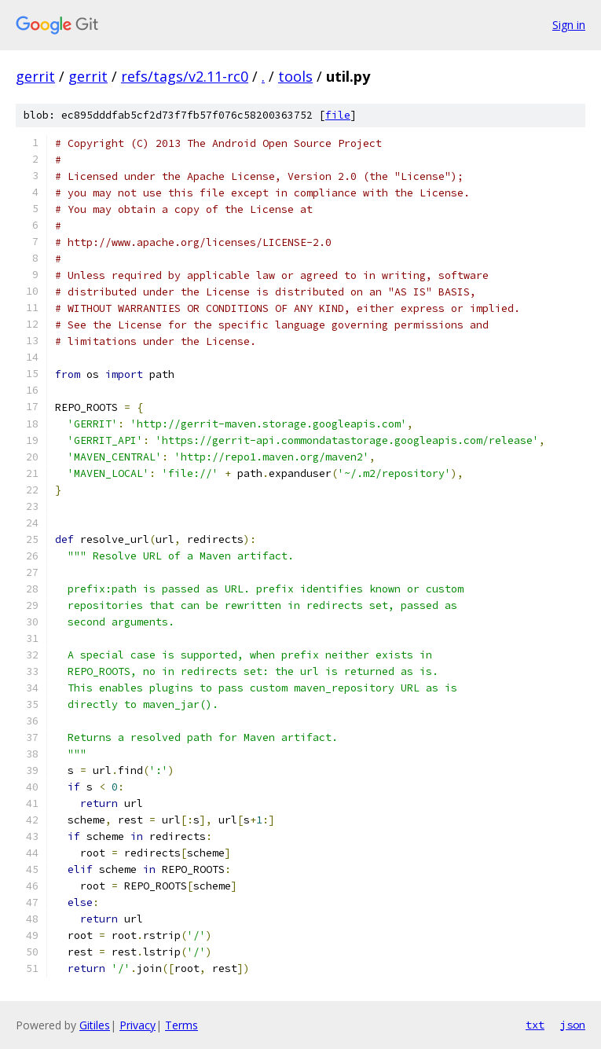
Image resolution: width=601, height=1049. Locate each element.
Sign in (568, 24)
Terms (181, 1025)
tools (295, 76)
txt (535, 1025)
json (572, 1025)
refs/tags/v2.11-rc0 (184, 76)
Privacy (137, 1025)
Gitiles (94, 1025)
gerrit (35, 76)
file (337, 115)
